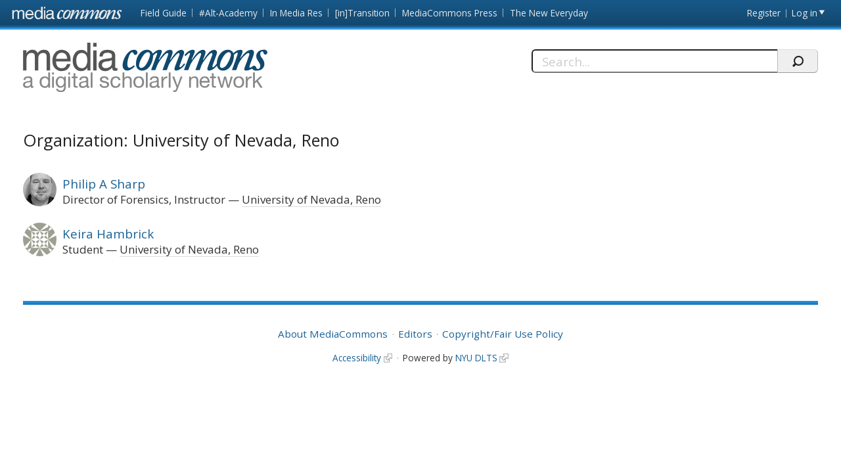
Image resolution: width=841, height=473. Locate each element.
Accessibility (356, 357)
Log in (804, 13)
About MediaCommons (333, 333)
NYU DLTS (476, 357)
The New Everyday (549, 13)
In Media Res (296, 13)
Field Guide (164, 13)
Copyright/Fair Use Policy (502, 333)
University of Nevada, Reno (311, 199)
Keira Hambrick (108, 233)
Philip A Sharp (103, 183)
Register (764, 13)
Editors (415, 333)
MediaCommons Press (449, 13)
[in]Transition (362, 13)
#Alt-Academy (228, 13)
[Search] (654, 61)
